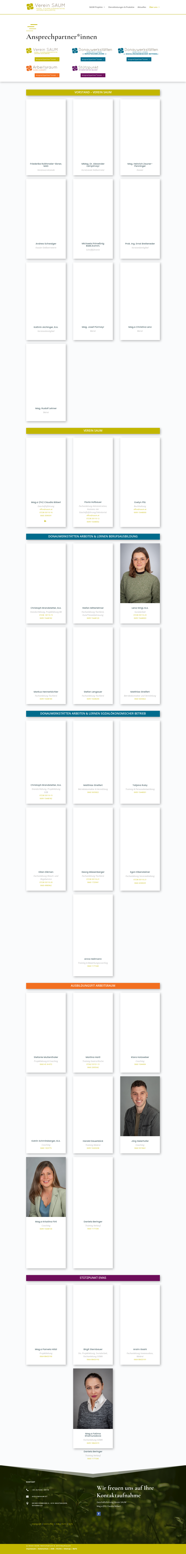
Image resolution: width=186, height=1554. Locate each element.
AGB (57, 1524)
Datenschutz (48, 1524)
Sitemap (67, 1549)
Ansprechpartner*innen (46, 59)
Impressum (37, 1524)
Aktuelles (142, 7)
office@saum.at (39, 1496)
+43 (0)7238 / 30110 (40, 1490)
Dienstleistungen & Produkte (121, 7)
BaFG (71, 1524)
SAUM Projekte (96, 7)
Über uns (153, 7)
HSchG (64, 1524)
